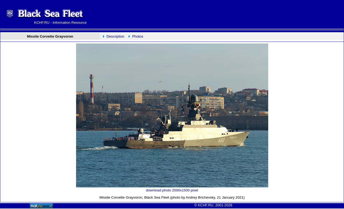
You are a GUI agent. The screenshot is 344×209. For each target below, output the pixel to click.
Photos (137, 36)
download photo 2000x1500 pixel (172, 190)
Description (115, 36)
